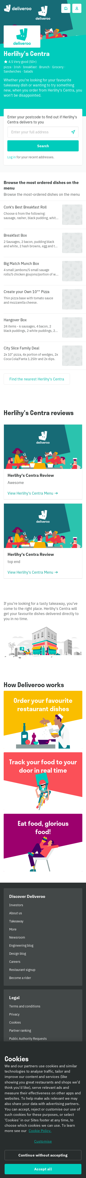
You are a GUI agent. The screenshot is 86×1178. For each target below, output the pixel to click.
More (13, 929)
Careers (14, 962)
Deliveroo (17, 8)
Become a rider (20, 978)
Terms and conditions (24, 1006)
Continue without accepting (42, 1156)
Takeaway (16, 921)
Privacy (14, 1014)
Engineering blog (21, 945)
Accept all (43, 1170)
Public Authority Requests (28, 1039)
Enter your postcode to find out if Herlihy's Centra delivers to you (42, 119)
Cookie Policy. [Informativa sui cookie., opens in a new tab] (40, 1132)
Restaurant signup (22, 970)
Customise (43, 1142)
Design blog (17, 954)
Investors (16, 905)
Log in (11, 157)
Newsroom (17, 937)
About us (15, 913)
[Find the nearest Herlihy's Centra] (37, 379)
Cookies (15, 1022)
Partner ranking (20, 1030)
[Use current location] (73, 132)
